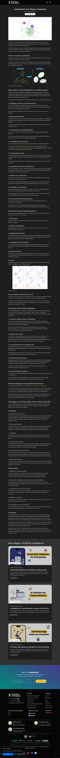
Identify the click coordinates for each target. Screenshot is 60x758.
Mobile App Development (33, 695)
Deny (19, 754)
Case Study (48, 697)
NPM (9, 713)
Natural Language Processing (36, 385)
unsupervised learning (16, 132)
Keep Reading (13, 577)
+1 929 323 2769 (14, 700)
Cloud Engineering (31, 707)
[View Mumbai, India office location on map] (21, 722)
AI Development (31, 699)
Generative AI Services (32, 697)
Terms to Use (48, 707)
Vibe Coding (30, 701)
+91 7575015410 (13, 698)
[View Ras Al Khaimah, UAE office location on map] (25, 728)
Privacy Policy (48, 705)
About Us (47, 695)
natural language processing (22, 148)
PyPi (9, 715)
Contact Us (48, 703)
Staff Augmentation (32, 705)
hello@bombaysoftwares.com (17, 702)
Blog (46, 699)
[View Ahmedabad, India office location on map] (49, 722)
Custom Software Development (34, 703)
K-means (14, 290)
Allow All (8, 754)
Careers (47, 701)
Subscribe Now (41, 681)
